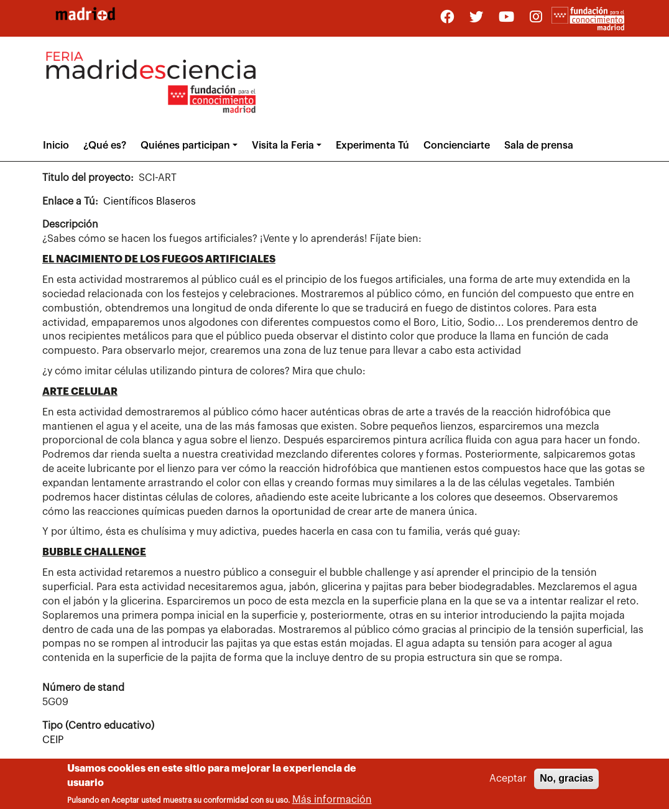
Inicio (56, 145)
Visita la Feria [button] (283, 145)
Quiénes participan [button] (185, 145)
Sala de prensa (538, 145)
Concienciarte (456, 145)
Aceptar (508, 782)
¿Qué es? (104, 145)
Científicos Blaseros (149, 201)
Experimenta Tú (372, 145)
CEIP (52, 740)
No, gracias (566, 781)
